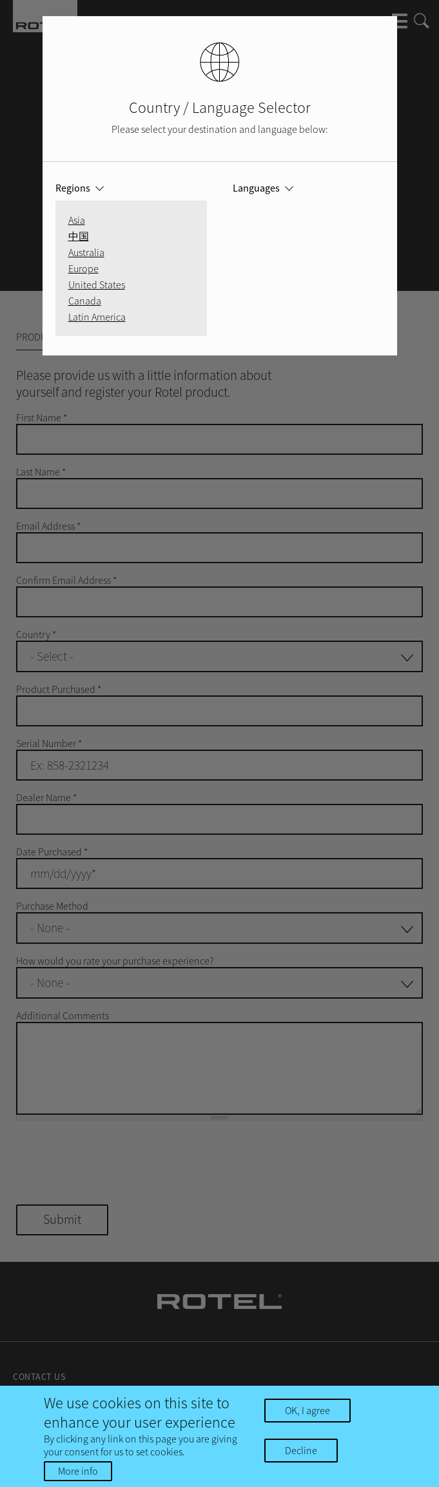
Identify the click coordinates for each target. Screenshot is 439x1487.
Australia (86, 252)
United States (96, 284)
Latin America (97, 316)
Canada (84, 300)
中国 (78, 236)
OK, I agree (307, 1410)
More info (78, 1470)
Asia (76, 220)
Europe (83, 268)
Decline (301, 1450)
